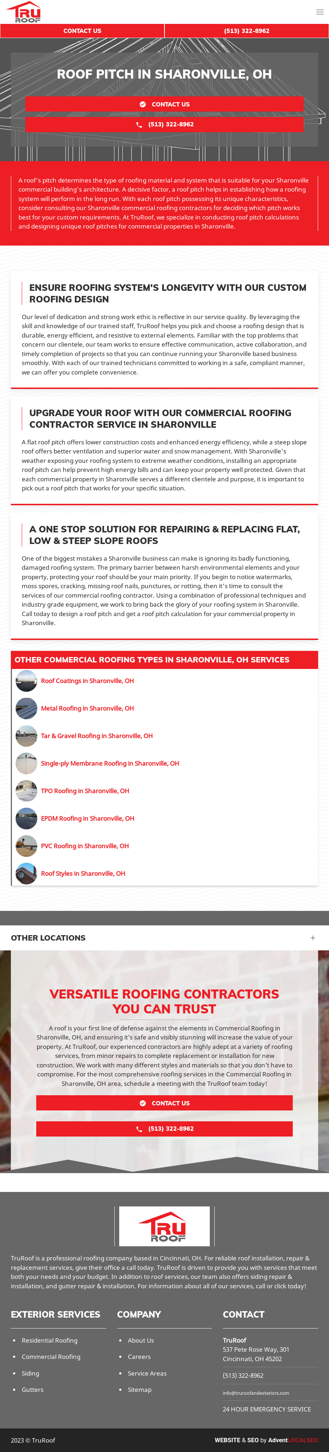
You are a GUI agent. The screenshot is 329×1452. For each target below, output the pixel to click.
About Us (141, 1340)
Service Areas (147, 1373)
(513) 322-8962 (243, 1375)
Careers (139, 1356)
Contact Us (82, 30)
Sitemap (139, 1389)
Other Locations (48, 937)
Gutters (32, 1389)
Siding (30, 1373)
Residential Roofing (50, 1340)
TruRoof (234, 1340)
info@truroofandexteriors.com (256, 1393)
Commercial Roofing (51, 1356)
